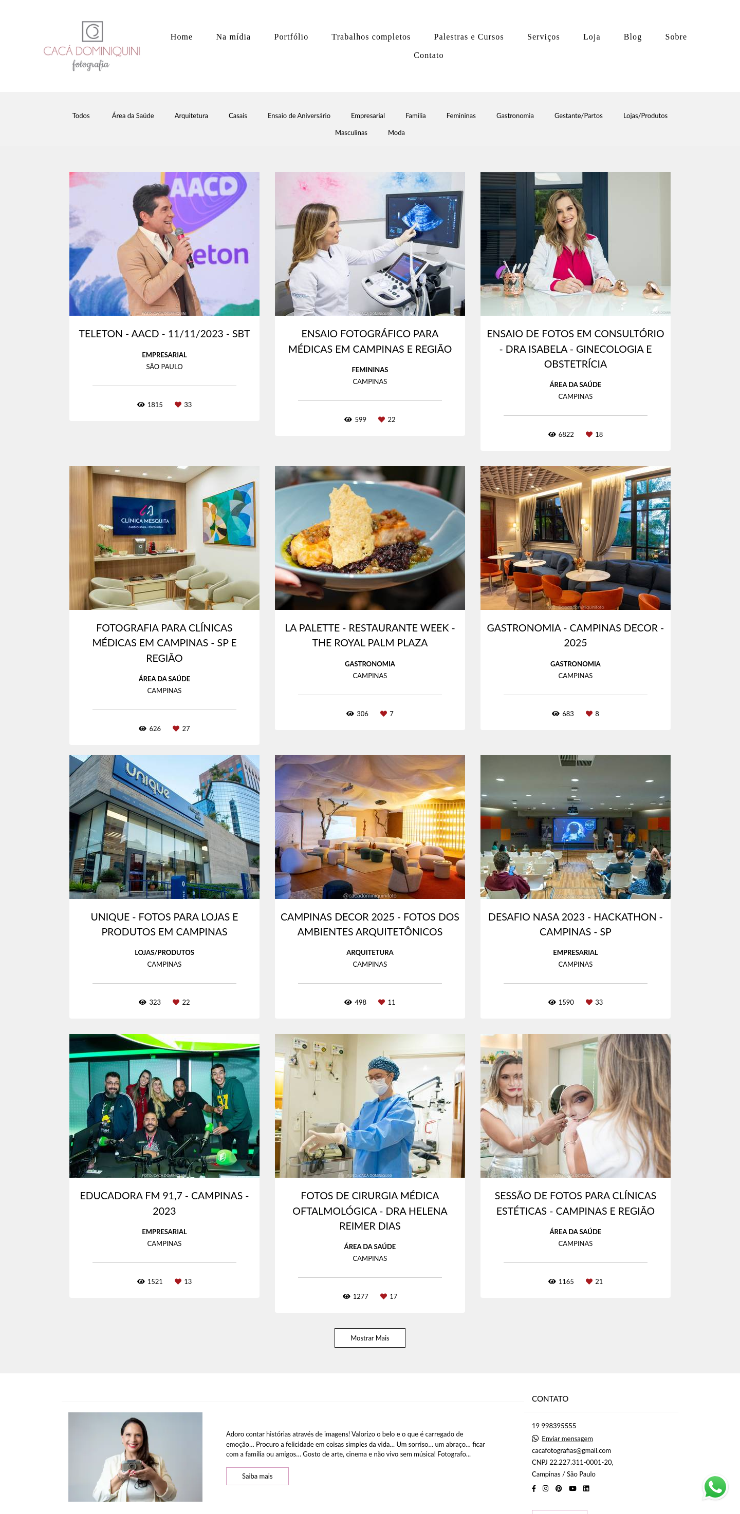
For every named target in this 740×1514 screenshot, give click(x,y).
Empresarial (368, 115)
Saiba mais (257, 1476)
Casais (238, 115)
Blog (633, 36)
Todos (81, 115)
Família (415, 115)
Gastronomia (515, 115)
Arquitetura (191, 115)
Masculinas (351, 132)
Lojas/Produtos (645, 115)
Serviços (543, 36)
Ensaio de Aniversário (299, 115)
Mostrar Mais (370, 1338)
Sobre (676, 36)
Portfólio (291, 36)
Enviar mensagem (567, 1438)
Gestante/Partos (578, 115)
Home (182, 36)
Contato (428, 55)
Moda (396, 132)
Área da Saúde (133, 115)
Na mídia (233, 36)
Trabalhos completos (371, 36)
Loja (592, 36)
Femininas (461, 115)
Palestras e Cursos (469, 36)
